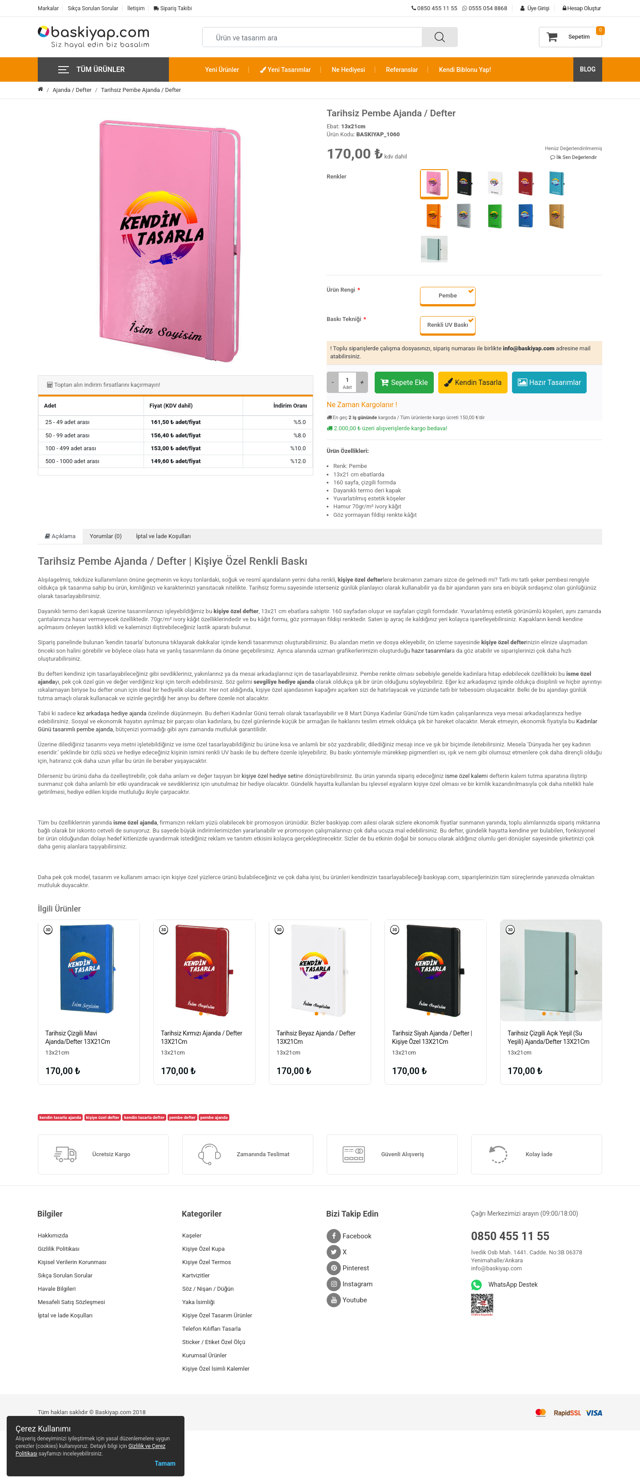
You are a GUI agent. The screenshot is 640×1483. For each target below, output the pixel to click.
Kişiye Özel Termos (206, 1263)
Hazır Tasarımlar (549, 382)
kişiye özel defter (102, 1117)
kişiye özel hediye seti (269, 776)
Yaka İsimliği (198, 1303)
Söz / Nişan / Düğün (208, 1289)
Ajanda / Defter (72, 90)
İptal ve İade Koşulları (163, 536)
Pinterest (348, 1269)
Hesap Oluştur (579, 8)
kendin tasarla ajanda (60, 1117)
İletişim (135, 8)
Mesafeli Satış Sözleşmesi (71, 1303)
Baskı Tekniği (344, 319)
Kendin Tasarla (473, 382)
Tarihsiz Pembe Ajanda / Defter (141, 90)
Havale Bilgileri (57, 1289)
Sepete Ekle (404, 382)
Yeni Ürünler (222, 70)
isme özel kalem (465, 776)
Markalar (48, 8)
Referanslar (402, 70)
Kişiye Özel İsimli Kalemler (215, 1369)
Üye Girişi (532, 8)
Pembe (448, 295)
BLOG (588, 69)
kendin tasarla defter (144, 1117)
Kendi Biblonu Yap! (465, 70)
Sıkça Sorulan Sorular (93, 8)
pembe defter (182, 1117)
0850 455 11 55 (434, 8)
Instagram (349, 1285)
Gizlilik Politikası (59, 1249)
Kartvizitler (196, 1276)
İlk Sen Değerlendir (573, 157)
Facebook (349, 1237)
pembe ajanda (214, 1117)
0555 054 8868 (487, 8)
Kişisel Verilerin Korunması (72, 1263)
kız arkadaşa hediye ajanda (112, 713)
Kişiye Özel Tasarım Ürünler (217, 1316)
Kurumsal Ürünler (204, 1356)
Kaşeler (191, 1236)
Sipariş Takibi (173, 8)
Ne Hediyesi (348, 70)
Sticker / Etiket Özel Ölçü (213, 1343)
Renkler (336, 176)
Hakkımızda (53, 1236)
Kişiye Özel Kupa (203, 1249)
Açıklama (60, 536)
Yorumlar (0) (106, 536)
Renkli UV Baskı (448, 324)
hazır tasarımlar (432, 650)
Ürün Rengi (341, 289)
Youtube (347, 1301)
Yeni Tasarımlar (285, 70)
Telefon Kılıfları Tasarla (211, 1329)
